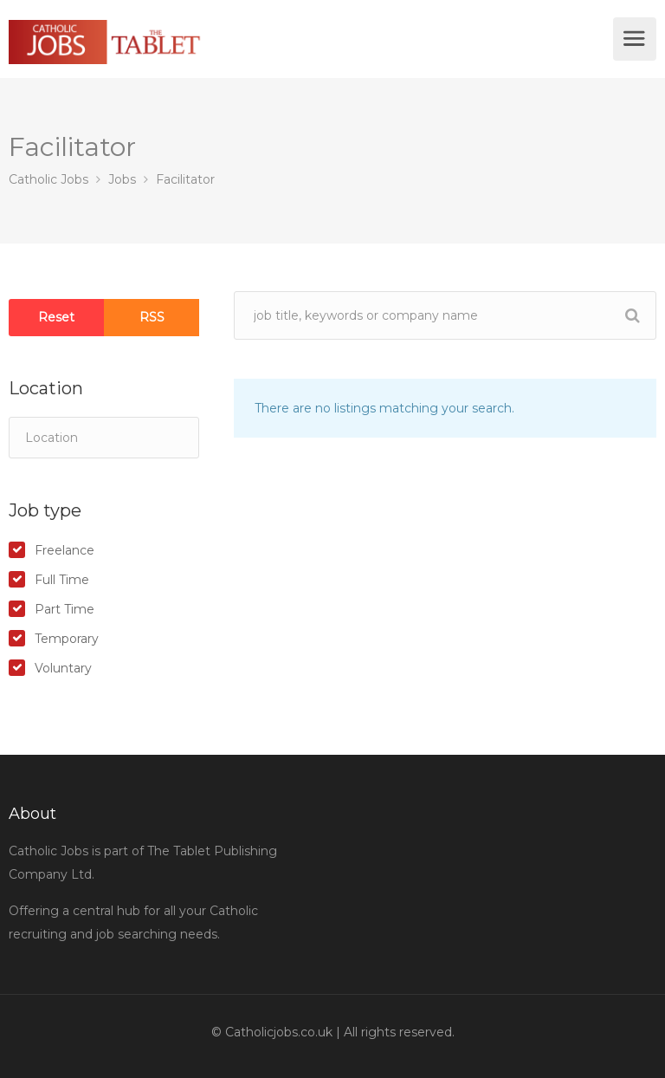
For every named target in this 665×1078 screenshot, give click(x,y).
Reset (56, 317)
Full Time (62, 580)
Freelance (64, 550)
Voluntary (63, 668)
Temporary (67, 638)
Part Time (64, 609)
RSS (152, 317)
